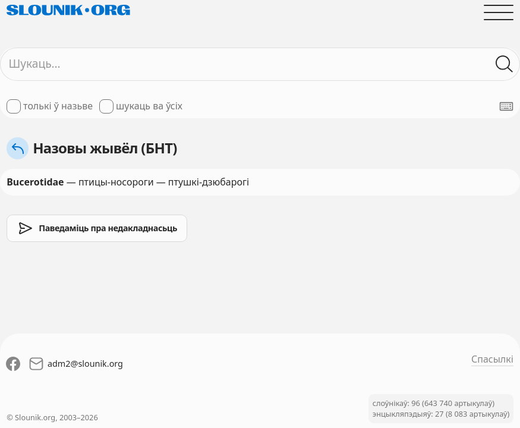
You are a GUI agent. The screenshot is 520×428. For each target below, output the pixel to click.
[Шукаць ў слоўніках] (504, 64)
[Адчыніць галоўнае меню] (498, 12)
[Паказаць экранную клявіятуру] (506, 106)
